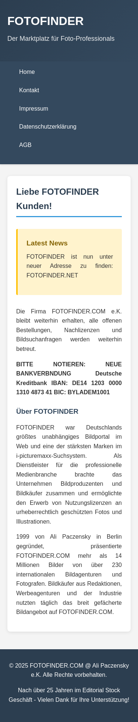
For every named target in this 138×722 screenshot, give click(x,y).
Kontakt (29, 90)
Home (27, 72)
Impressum (33, 108)
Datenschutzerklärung (48, 126)
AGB (25, 145)
